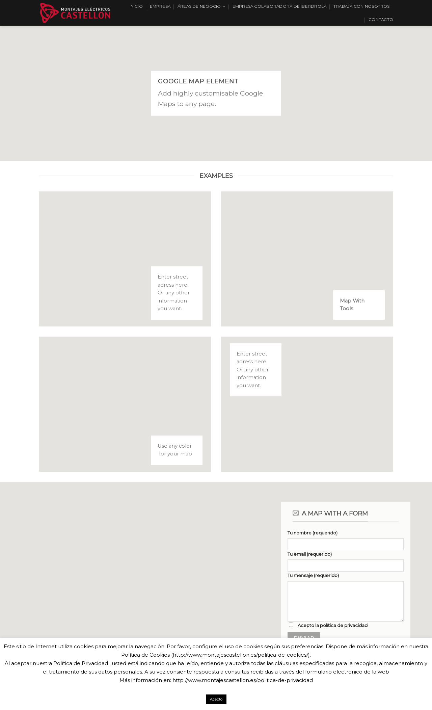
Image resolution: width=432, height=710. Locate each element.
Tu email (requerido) (310, 554)
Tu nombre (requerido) (313, 532)
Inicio (136, 6)
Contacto (381, 19)
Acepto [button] (216, 699)
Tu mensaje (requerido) (313, 575)
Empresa (160, 6)
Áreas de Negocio (201, 6)
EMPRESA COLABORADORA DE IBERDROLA (280, 6)
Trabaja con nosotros (361, 6)
